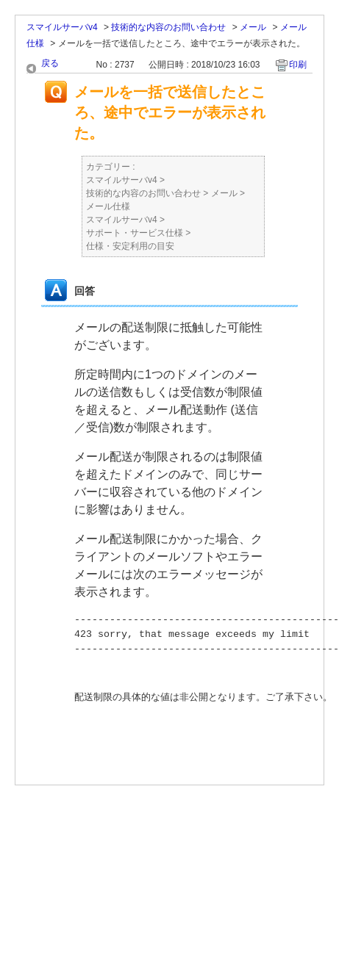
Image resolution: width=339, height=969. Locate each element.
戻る (50, 63)
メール (253, 27)
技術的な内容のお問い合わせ (168, 27)
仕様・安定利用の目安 (130, 246)
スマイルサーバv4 (62, 27)
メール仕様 (108, 206)
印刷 (298, 65)
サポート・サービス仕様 (134, 233)
